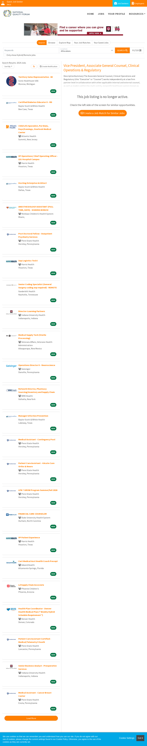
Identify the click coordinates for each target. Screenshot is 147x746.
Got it (140, 738)
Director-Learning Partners (31, 311)
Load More (31, 718)
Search (42, 42)
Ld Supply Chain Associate (31, 584)
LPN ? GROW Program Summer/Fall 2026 (37, 490)
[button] (137, 50)
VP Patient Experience (29, 537)
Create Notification (48, 66)
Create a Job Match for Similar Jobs (103, 113)
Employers (138, 3)
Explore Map (65, 42)
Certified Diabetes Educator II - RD (35, 102)
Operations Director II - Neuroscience (36, 365)
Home (90, 13)
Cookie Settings (126, 738)
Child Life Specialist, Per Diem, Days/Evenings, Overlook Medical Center (34, 129)
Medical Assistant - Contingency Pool (36, 439)
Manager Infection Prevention (33, 415)
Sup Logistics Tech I (28, 260)
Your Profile (116, 13)
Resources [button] (136, 13)
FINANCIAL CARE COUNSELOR (32, 513)
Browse (51, 42)
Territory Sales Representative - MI (35, 77)
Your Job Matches (82, 42)
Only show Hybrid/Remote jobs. (21, 55)
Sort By (7, 66)
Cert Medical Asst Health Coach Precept (38, 561)
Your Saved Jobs (101, 42)
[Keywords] (31, 50)
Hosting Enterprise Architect (32, 183)
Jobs (101, 13)
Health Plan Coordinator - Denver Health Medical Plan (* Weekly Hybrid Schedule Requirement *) (36, 611)
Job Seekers (121, 3)
